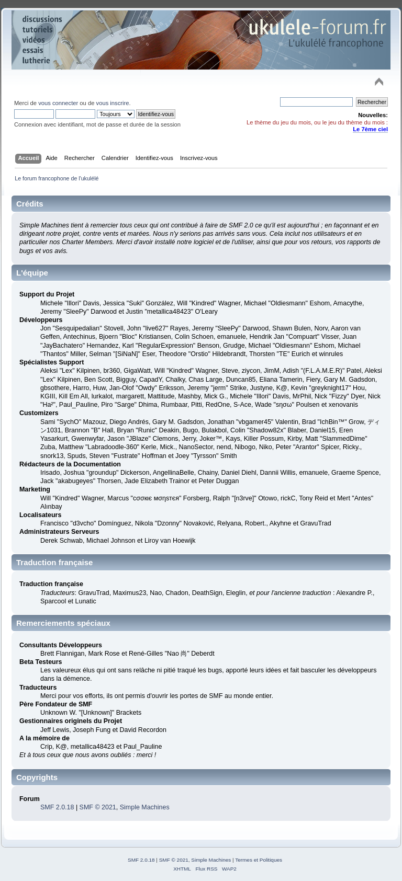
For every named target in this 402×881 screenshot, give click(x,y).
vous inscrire (112, 103)
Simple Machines (145, 807)
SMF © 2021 (98, 807)
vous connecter (58, 103)
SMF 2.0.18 (57, 807)
